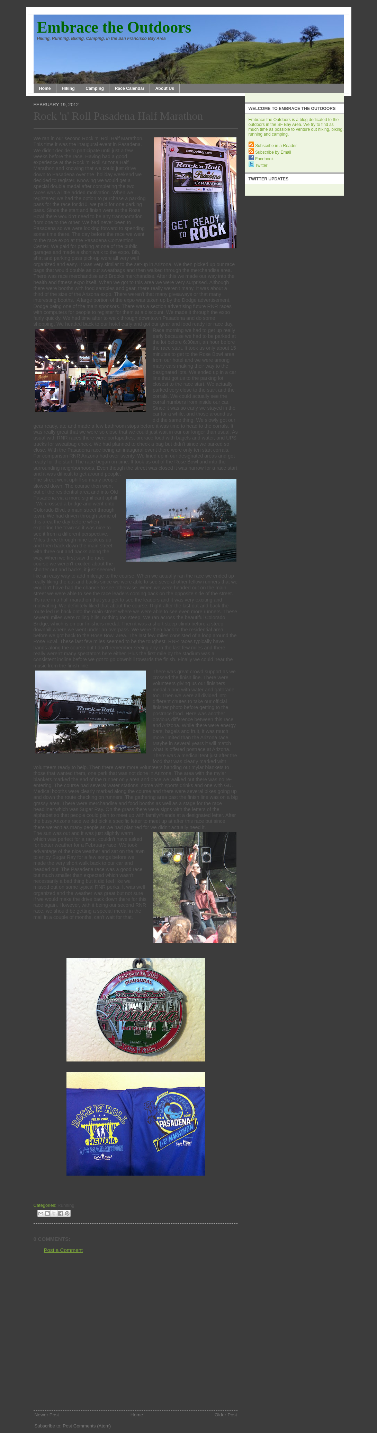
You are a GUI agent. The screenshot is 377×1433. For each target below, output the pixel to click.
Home (45, 88)
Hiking (68, 88)
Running (65, 1205)
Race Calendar (129, 88)
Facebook (261, 158)
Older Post (226, 1414)
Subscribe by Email (270, 152)
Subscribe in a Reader (273, 145)
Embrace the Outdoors (114, 27)
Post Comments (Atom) (87, 1425)
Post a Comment (63, 1250)
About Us (164, 88)
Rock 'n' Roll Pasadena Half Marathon (118, 116)
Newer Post (47, 1414)
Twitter (258, 165)
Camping (95, 88)
